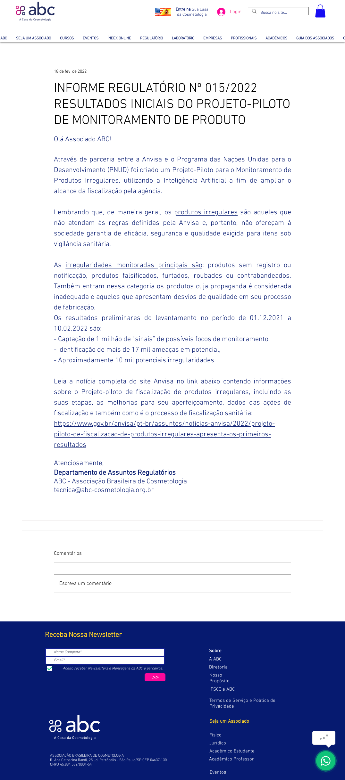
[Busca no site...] (277, 12)
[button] (320, 11)
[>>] (155, 677)
